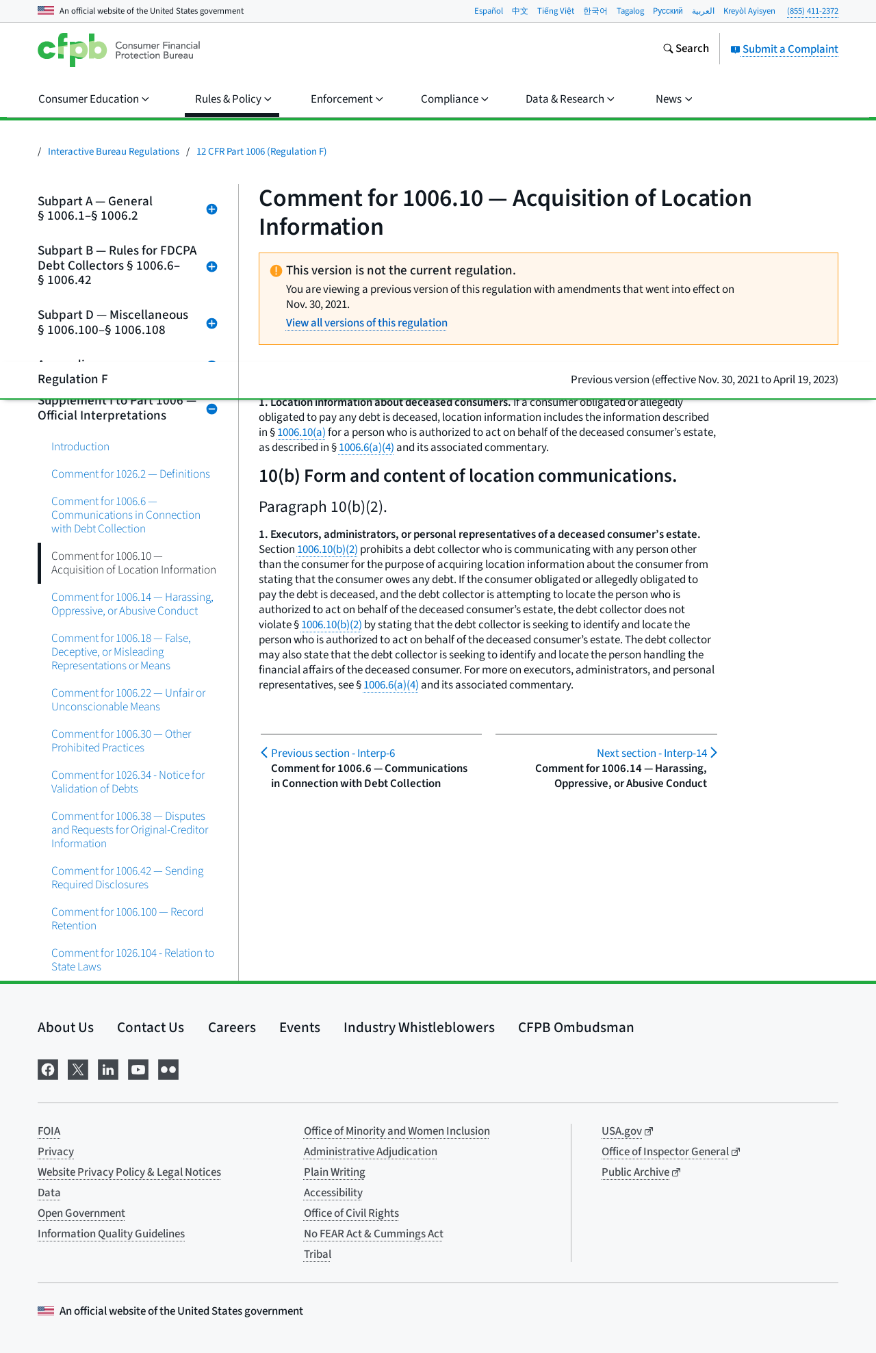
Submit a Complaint (784, 49)
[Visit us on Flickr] (168, 1068)
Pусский (668, 11)
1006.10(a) (301, 432)
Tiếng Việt (555, 11)
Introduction (80, 446)
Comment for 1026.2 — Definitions (130, 473)
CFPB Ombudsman (576, 1027)
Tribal (317, 1254)
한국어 (595, 11)
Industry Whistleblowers (419, 1027)
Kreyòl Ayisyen (749, 11)
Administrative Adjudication (370, 1152)
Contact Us (150, 1027)
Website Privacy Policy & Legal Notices (129, 1172)
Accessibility (333, 1193)
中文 (520, 11)
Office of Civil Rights (351, 1213)
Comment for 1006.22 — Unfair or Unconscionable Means (128, 699)
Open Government (81, 1213)
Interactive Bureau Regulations (113, 151)
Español (488, 11)
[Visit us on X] (78, 1068)
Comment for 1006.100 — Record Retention (127, 918)
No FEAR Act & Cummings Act (373, 1234)
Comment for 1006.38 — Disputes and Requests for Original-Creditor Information (129, 830)
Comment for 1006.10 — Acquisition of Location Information (133, 562)
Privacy (56, 1152)
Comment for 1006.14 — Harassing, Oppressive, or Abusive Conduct (132, 604)
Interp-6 (333, 753)
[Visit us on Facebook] (48, 1068)
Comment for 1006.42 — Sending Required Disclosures (127, 877)
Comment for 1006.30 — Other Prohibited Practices (121, 740)
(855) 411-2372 (812, 11)
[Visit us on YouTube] (138, 1068)
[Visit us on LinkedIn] (108, 1068)
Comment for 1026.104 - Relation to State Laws (132, 959)
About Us (66, 1027)
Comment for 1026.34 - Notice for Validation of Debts (128, 781)
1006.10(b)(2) (327, 549)
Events (299, 1027)
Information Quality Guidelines (111, 1234)
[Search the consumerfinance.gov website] (685, 50)
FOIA (49, 1131)
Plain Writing (334, 1172)
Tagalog (630, 11)
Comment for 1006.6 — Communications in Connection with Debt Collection (126, 515)
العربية (703, 11)
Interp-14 (652, 753)
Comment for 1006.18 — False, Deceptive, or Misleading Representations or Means (121, 652)
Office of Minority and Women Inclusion (397, 1131)
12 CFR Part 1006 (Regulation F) (261, 151)
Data (49, 1193)
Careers (232, 1027)
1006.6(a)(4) (366, 447)
